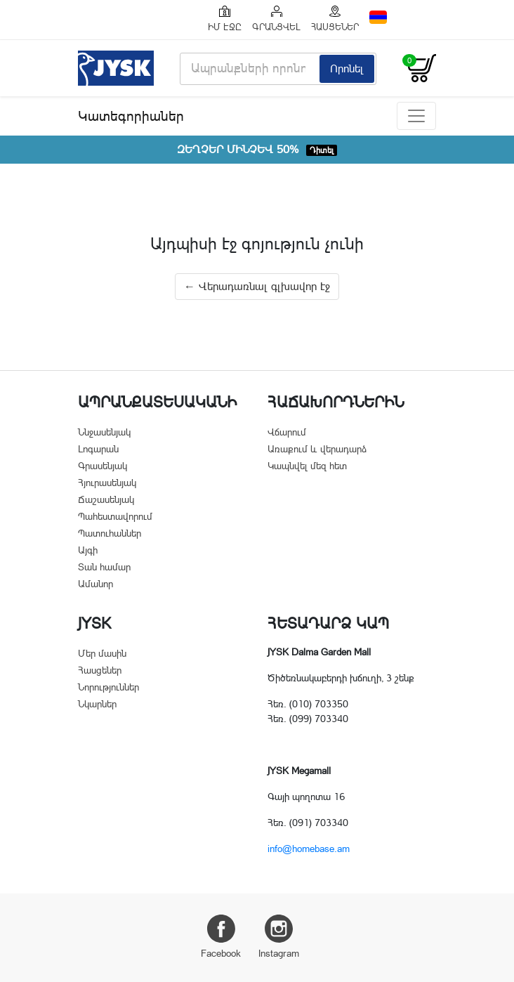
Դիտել (322, 150)
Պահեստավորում (115, 516)
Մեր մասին (102, 653)
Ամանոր (95, 583)
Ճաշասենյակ (106, 499)
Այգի (88, 550)
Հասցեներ (99, 670)
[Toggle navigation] (416, 116)
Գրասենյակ (102, 465)
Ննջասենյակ (104, 432)
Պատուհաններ (109, 533)
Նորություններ (108, 687)
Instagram (278, 937)
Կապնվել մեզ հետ (307, 465)
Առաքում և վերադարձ (317, 448)
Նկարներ (97, 703)
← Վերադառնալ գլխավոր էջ (257, 286)
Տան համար (104, 566)
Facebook (221, 937)
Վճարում (287, 432)
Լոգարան (98, 448)
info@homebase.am (309, 848)
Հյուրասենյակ (107, 482)
